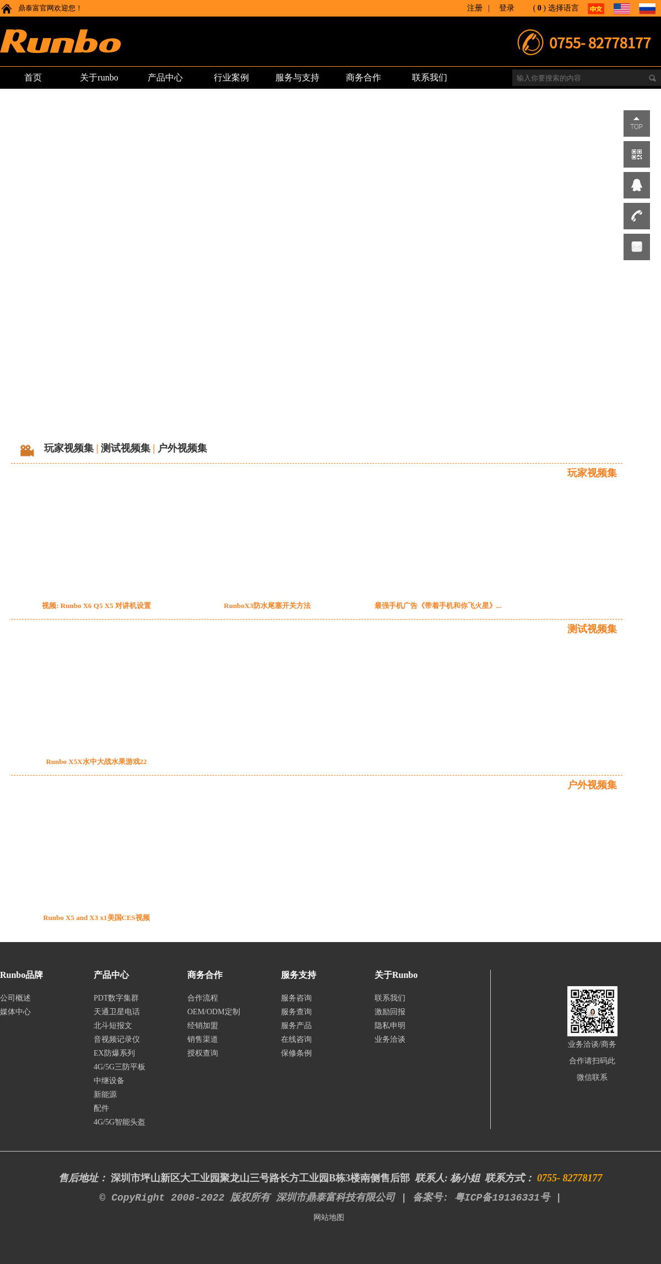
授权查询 (202, 1053)
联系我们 (390, 998)
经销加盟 (202, 1025)
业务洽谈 (390, 1039)
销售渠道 (202, 1039)
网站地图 (328, 1217)
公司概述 (15, 998)
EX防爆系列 (114, 1053)
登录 (506, 8)
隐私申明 (390, 1025)
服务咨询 (296, 998)
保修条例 (296, 1053)
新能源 (105, 1094)
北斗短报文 (113, 1025)
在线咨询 (296, 1039)
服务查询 (296, 1012)
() (539, 8)
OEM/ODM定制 (213, 1012)
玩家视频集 (69, 448)
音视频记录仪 (117, 1039)
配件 (101, 1108)
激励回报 (390, 1012)
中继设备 (109, 1081)
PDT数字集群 (116, 998)
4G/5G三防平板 (119, 1067)
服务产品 (296, 1025)
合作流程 (202, 998)
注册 (475, 8)
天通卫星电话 (117, 1012)
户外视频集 (182, 448)
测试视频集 (125, 448)
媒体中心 (15, 1012)
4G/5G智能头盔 (119, 1122)
